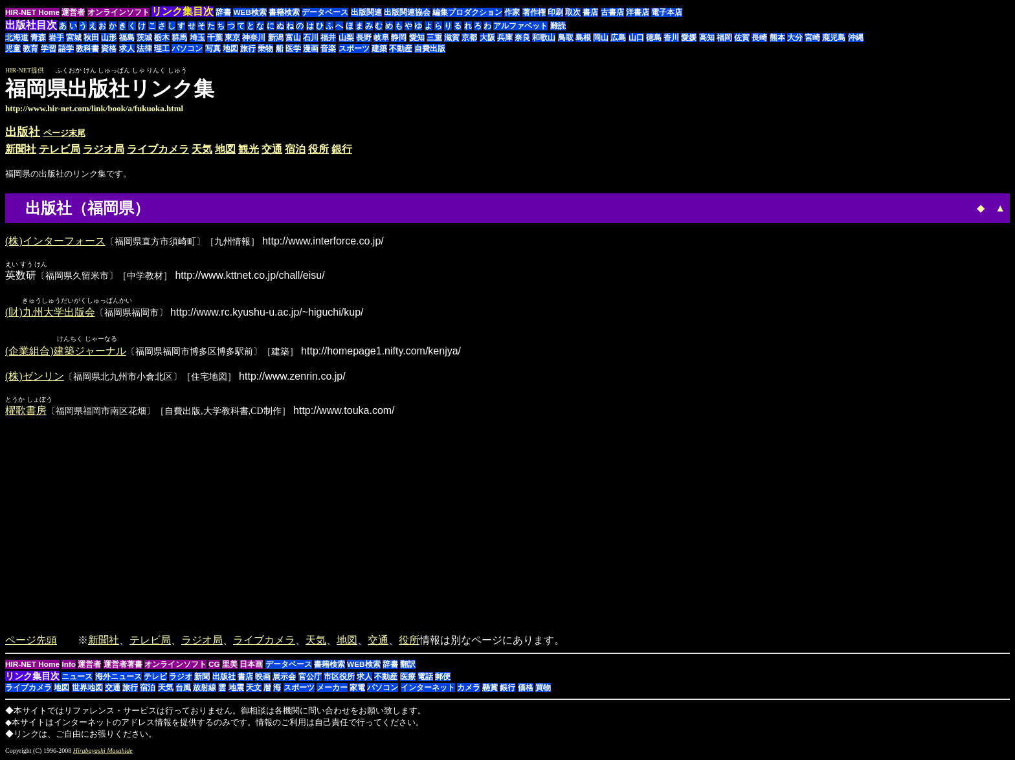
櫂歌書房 (26, 411)
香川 (671, 37)
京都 (469, 37)
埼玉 (197, 37)
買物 (543, 688)
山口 (636, 37)
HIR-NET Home (32, 12)
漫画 (310, 48)
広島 (618, 37)
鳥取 (566, 37)
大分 (795, 37)
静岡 (399, 37)
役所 (318, 149)
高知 (707, 37)
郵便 (443, 677)
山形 (109, 37)
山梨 (346, 37)
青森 (38, 37)
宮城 (74, 37)
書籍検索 (284, 12)
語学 (66, 48)
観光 (248, 149)
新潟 (276, 37)
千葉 (215, 37)
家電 (357, 688)
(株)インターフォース (55, 240)
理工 (162, 48)
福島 (127, 37)
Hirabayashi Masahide (103, 751)
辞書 (223, 12)
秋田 (91, 37)
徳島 (654, 37)
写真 (213, 48)
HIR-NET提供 (24, 70)
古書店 (612, 12)
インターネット (428, 688)
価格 (525, 688)
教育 (30, 48)
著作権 (534, 12)
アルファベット (520, 25)
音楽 (328, 48)
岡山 (600, 37)
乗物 (265, 48)
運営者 (73, 12)
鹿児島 (833, 37)
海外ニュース (118, 677)
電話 (425, 677)
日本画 (251, 664)
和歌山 (543, 37)
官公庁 (310, 677)
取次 (573, 12)
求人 (127, 48)
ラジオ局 (103, 149)
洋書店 (637, 12)
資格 (109, 48)
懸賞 (490, 688)
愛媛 (689, 37)
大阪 (487, 37)
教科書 (87, 48)
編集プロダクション (467, 12)
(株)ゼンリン (34, 376)
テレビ (155, 677)
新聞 (202, 677)
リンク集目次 (32, 676)
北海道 (16, 37)
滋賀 (452, 37)
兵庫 (505, 37)
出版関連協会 (407, 12)
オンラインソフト (118, 12)
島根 (583, 37)
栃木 (162, 37)
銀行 (341, 149)
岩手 (56, 37)
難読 (558, 25)
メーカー (332, 688)
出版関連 (366, 12)
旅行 (248, 48)
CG (214, 664)
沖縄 (856, 37)
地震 (236, 688)
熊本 (777, 37)
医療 (408, 677)
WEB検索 (250, 12)
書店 (590, 12)
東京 (232, 37)
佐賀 (742, 37)
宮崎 (812, 37)
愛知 (417, 37)
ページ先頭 (31, 640)
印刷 (555, 12)
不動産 (400, 48)
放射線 (204, 688)
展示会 (284, 677)
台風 (183, 688)
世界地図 (87, 688)
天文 (254, 688)
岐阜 (381, 37)
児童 (13, 48)
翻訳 (408, 664)
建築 (379, 48)
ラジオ (180, 677)
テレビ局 (59, 149)
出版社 (22, 131)
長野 (364, 37)
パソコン (187, 48)
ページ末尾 (64, 133)
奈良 (522, 37)
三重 (434, 37)
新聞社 (20, 149)
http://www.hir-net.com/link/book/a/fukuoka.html (94, 108)
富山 (293, 37)
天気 (202, 149)
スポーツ (354, 48)
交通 (272, 149)
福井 (328, 37)
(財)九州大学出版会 (50, 312)
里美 (230, 664)
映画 (263, 677)
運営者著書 (123, 664)
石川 (310, 37)
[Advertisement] (901, 95)
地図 (230, 48)
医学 (293, 48)
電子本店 (666, 12)
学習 (48, 48)
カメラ (468, 688)
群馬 (179, 37)
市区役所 (339, 677)
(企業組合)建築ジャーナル (65, 351)
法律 (144, 48)
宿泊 (295, 149)
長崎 (759, 37)
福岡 (724, 37)
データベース (325, 12)
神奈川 (253, 37)
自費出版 (429, 48)
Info (68, 664)
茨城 (144, 37)
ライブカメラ (158, 149)
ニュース (77, 677)
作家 (512, 12)
